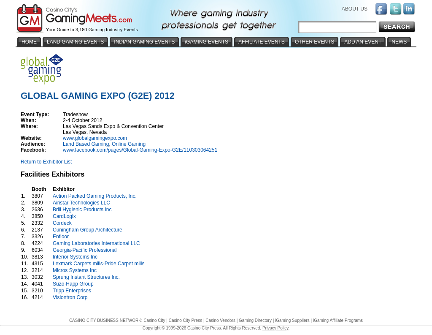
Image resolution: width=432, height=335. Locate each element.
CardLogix (64, 216)
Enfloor (61, 237)
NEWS (399, 42)
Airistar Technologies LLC (81, 203)
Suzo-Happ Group (73, 284)
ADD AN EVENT (362, 42)
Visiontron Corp (70, 297)
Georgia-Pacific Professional (84, 250)
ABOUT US (354, 9)
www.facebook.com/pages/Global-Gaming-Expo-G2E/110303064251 (140, 150)
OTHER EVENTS (314, 42)
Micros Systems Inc (75, 270)
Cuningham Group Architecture (87, 230)
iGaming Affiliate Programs (338, 320)
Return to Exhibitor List (46, 162)
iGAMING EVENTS (206, 42)
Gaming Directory (255, 320)
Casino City (154, 320)
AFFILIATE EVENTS (261, 42)
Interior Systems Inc (75, 257)
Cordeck (62, 223)
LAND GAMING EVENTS (75, 42)
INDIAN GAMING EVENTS (144, 42)
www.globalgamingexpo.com (95, 138)
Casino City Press (185, 320)
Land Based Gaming (86, 144)
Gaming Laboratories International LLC (96, 243)
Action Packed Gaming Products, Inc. (95, 196)
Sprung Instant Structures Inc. (86, 277)
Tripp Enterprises (72, 291)
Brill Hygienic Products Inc (82, 209)
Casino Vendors (220, 320)
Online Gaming (129, 144)
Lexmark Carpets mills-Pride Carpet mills (98, 264)
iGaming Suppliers (292, 320)
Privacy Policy (275, 328)
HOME (29, 42)
